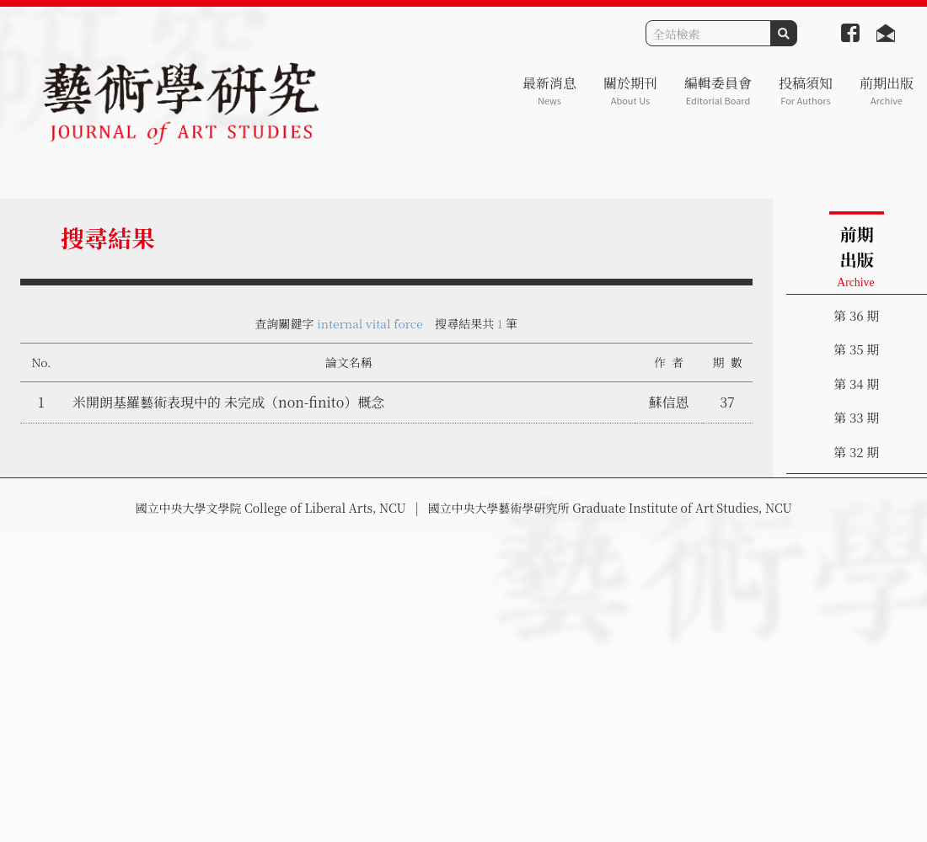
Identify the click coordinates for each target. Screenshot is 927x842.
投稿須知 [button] (806, 90)
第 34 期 (856, 383)
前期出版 (887, 90)
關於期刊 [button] (630, 90)
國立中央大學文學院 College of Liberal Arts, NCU (270, 507)
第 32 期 (856, 452)
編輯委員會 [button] (718, 90)
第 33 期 (856, 417)
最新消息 (549, 90)
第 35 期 (856, 349)
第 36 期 (856, 315)
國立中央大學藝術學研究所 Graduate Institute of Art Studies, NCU (610, 507)
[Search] (708, 33)
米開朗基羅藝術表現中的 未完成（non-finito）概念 (228, 402)
